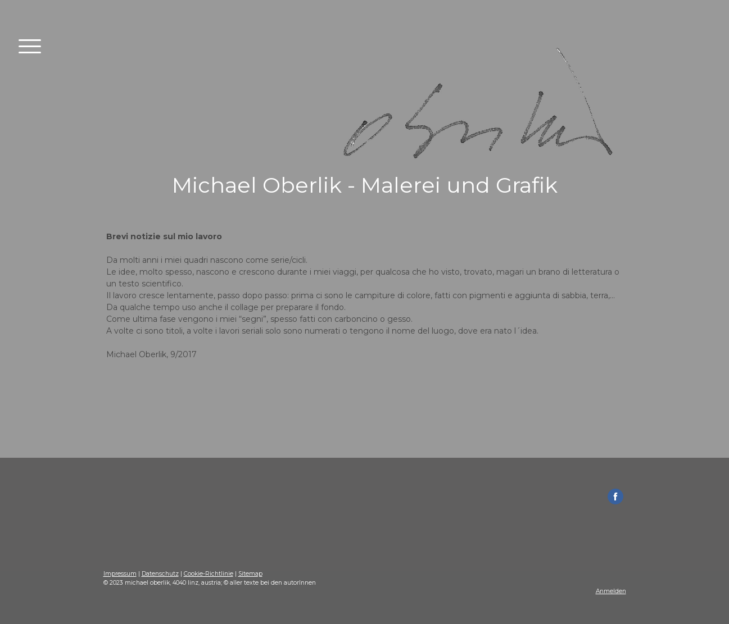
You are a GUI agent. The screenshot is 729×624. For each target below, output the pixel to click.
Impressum (120, 573)
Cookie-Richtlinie (208, 573)
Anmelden (611, 591)
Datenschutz (160, 573)
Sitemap (250, 573)
